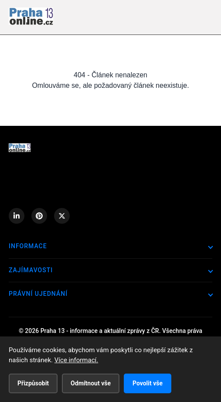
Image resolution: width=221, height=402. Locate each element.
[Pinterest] (39, 216)
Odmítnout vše (91, 383)
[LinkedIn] (16, 216)
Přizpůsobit (33, 383)
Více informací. (76, 360)
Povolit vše (148, 383)
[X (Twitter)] (62, 216)
